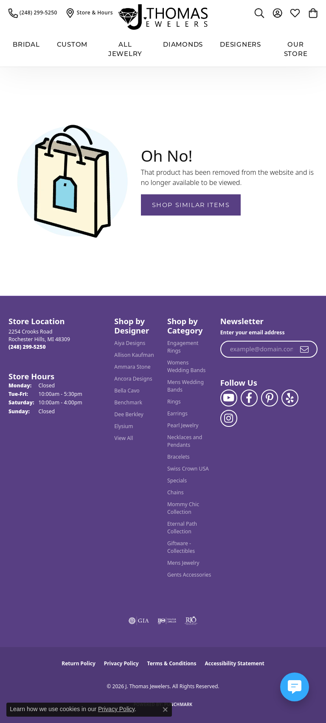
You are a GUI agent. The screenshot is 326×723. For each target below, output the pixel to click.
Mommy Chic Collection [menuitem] (183, 508)
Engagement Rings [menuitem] (183, 346)
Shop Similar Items (191, 205)
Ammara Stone (132, 366)
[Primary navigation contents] (163, 50)
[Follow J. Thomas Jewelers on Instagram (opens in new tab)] (228, 418)
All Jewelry (125, 50)
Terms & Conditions (172, 663)
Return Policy (79, 663)
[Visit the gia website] (139, 620)
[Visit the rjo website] (191, 620)
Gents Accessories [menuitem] (189, 574)
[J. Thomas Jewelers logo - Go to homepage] (163, 17)
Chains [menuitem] (175, 492)
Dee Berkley (128, 414)
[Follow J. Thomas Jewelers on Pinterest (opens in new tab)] (269, 398)
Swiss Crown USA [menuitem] (188, 468)
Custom (72, 45)
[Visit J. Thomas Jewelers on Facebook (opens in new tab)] (249, 398)
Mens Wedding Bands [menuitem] (185, 385)
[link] (32, 12)
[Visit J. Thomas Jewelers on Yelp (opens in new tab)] (289, 398)
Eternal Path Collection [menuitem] (182, 527)
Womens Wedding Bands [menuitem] (186, 366)
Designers (240, 45)
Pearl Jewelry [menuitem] (183, 425)
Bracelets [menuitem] (178, 456)
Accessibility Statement (234, 663)
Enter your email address (252, 332)
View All (123, 438)
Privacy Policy (121, 663)
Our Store (296, 50)
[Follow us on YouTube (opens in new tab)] (228, 398)
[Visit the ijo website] (167, 620)
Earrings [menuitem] (177, 413)
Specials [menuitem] (177, 480)
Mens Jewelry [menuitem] (183, 562)
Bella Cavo (126, 390)
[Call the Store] (27, 346)
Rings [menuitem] (174, 401)
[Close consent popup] (165, 709)
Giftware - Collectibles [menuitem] (181, 547)
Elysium (123, 426)
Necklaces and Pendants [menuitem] (184, 441)
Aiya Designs (129, 343)
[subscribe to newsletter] (305, 349)
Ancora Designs (133, 378)
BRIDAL (26, 45)
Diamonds (183, 45)
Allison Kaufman (134, 355)
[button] (259, 12)
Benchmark (128, 402)
